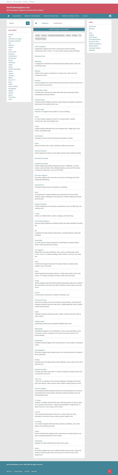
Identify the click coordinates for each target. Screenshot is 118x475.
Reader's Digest (39, 321)
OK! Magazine (39, 250)
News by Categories (32, 16)
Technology (11, 97)
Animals (10, 34)
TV (80, 35)
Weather (91, 35)
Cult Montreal (39, 136)
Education (11, 54)
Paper (36, 261)
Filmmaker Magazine (41, 175)
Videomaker (38, 441)
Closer (37, 117)
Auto (9, 43)
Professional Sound (41, 300)
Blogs (85, 16)
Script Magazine (40, 350)
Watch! (37, 448)
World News (92, 26)
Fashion (10, 47)
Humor (10, 71)
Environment (12, 58)
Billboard (37, 71)
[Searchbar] (17, 23)
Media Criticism (93, 46)
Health (10, 65)
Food (10, 49)
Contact (25, 2)
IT (89, 31)
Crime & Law (12, 52)
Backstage (38, 61)
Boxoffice (37, 80)
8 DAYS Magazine (40, 46)
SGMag (37, 360)
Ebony (37, 143)
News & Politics (13, 86)
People (37, 281)
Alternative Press (40, 56)
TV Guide (38, 400)
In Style (37, 213)
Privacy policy (17, 2)
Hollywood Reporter (41, 204)
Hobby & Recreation (14, 69)
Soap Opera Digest (40, 369)
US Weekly (38, 421)
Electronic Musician (41, 151)
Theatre (74, 35)
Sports (10, 95)
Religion (10, 90)
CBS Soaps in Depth (41, 90)
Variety (37, 431)
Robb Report (39, 329)
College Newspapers (95, 44)
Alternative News (94, 41)
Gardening (11, 62)
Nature (10, 84)
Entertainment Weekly (41, 158)
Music (10, 82)
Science (10, 93)
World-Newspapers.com (18, 7)
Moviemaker (38, 240)
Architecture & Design (15, 39)
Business (11, 45)
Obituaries (92, 50)
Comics (44, 35)
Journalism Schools (95, 48)
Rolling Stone (39, 340)
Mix (36, 231)
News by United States (70, 16)
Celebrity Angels (40, 100)
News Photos (93, 37)
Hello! (36, 192)
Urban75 (37, 412)
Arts (9, 36)
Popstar (37, 292)
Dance (68, 35)
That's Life (38, 379)
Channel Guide (39, 109)
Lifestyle (10, 73)
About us (9, 2)
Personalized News (94, 39)
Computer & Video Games (56, 35)
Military (10, 78)
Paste (36, 271)
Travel (10, 99)
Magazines (17, 16)
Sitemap (31, 2)
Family (10, 60)
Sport (90, 33)
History (10, 67)
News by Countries (51, 16)
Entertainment (12, 56)
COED (37, 126)
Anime (38, 35)
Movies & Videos (41, 39)
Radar (37, 312)
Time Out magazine (41, 388)
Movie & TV (11, 80)
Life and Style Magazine (42, 221)
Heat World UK (39, 185)
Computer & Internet (14, 41)
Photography (12, 88)
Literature (11, 75)
